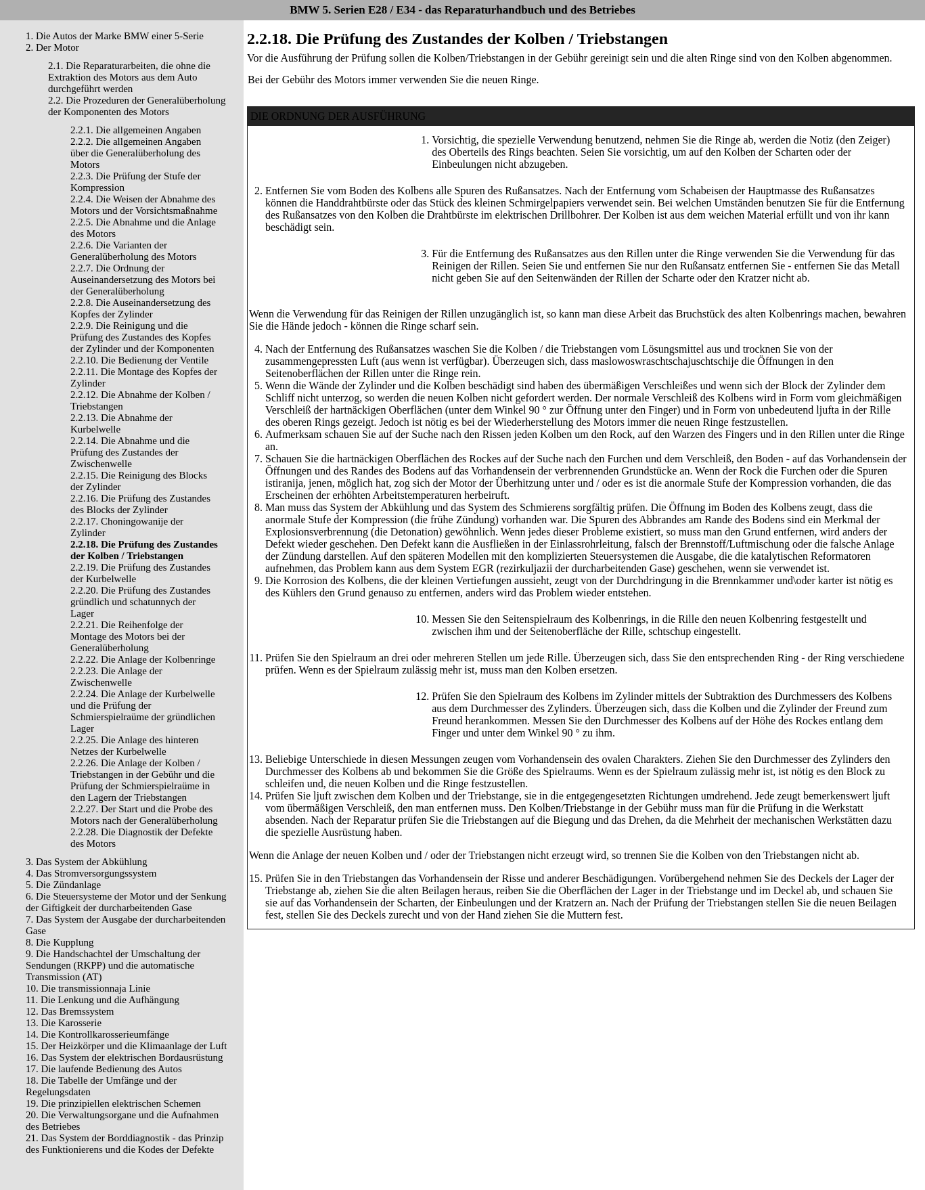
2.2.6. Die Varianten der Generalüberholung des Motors (133, 251)
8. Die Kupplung (59, 942)
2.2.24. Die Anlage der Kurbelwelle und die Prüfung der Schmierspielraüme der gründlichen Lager (142, 711)
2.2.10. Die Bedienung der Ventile (139, 360)
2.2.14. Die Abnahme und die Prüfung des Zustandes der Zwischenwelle (129, 452)
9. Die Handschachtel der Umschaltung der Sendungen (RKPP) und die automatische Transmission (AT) (113, 965)
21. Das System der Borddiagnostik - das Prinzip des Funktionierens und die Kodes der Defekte (124, 1143)
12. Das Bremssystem (70, 1011)
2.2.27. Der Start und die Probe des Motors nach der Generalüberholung (144, 814)
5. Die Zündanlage (63, 884)
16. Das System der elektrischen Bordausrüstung (124, 1057)
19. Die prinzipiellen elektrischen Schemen (113, 1103)
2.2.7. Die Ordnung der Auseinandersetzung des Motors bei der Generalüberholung (143, 279)
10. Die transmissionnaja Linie (88, 988)
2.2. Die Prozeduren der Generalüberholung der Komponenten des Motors (136, 106)
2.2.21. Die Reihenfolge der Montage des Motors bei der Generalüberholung (127, 636)
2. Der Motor (52, 47)
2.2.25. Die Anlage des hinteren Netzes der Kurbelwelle (134, 745)
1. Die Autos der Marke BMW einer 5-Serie (115, 35)
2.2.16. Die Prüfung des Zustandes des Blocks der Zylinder (140, 504)
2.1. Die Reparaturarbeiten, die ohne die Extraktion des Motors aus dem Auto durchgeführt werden (129, 77)
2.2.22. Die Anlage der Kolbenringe (143, 659)
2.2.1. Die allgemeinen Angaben (135, 130)
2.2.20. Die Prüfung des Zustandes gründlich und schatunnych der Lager (140, 602)
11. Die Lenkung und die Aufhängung (102, 999)
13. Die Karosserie (63, 1022)
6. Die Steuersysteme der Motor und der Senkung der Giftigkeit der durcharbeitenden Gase (126, 902)
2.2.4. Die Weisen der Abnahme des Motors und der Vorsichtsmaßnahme (143, 205)
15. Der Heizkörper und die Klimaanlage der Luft (126, 1045)
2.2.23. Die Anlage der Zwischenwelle (116, 676)
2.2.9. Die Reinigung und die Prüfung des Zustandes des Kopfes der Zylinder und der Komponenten (142, 337)
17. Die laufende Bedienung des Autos (104, 1068)
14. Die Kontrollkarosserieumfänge (97, 1034)
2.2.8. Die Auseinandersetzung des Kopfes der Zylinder (140, 308)
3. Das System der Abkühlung (87, 861)
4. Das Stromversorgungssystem (91, 873)
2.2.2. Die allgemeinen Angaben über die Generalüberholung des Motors (135, 153)
